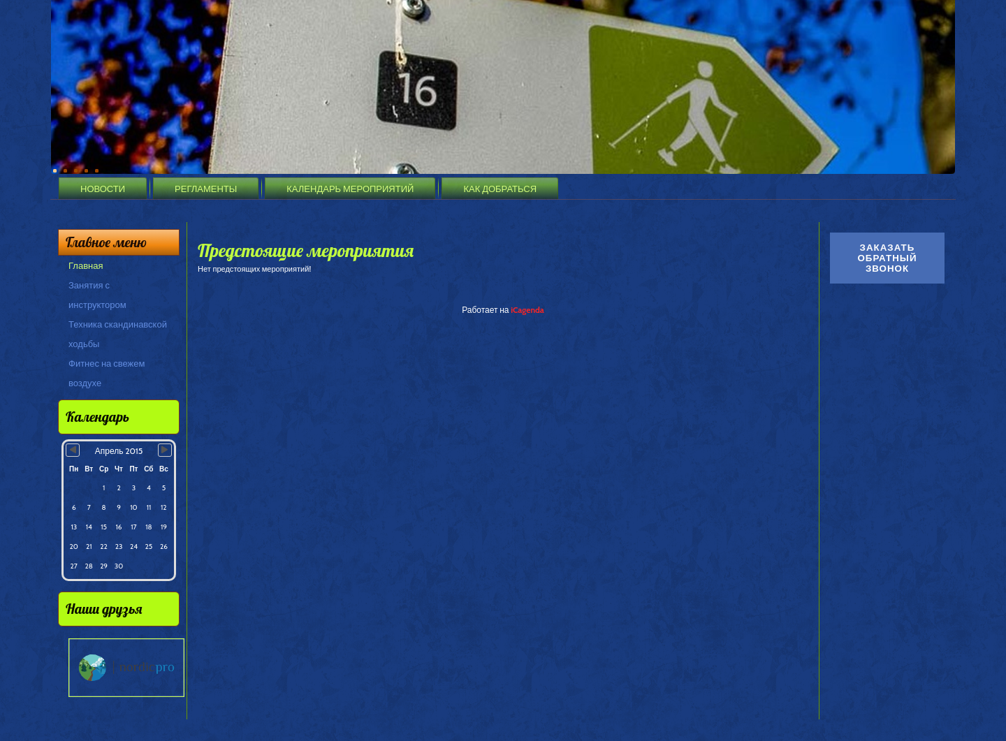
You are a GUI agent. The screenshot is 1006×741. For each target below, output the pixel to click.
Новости (102, 188)
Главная (85, 265)
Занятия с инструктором (97, 294)
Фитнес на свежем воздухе (106, 373)
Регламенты (206, 188)
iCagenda (527, 310)
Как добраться (500, 188)
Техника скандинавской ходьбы (117, 333)
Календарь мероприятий (350, 188)
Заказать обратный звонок (887, 258)
